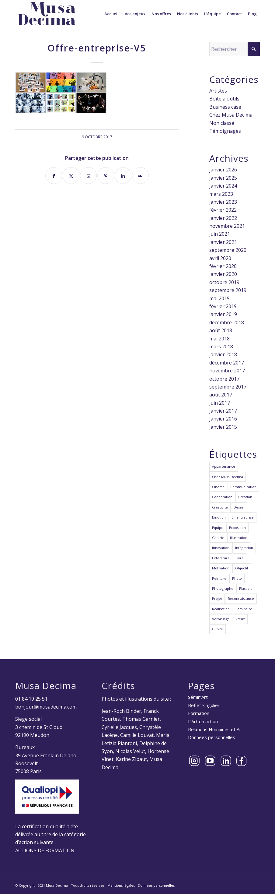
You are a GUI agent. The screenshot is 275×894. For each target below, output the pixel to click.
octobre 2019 (224, 282)
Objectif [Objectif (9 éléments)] (241, 568)
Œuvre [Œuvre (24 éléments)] (217, 629)
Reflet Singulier (204, 705)
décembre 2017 (226, 362)
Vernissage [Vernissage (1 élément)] (221, 619)
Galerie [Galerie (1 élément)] (218, 537)
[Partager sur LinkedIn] (123, 175)
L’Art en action (203, 721)
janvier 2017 (223, 410)
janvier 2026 (223, 169)
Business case (225, 107)
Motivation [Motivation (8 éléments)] (220, 568)
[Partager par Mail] (140, 175)
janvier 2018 (223, 354)
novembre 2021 (227, 226)
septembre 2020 (227, 250)
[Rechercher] (234, 49)
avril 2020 (220, 258)
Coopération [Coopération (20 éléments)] (222, 497)
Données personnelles (211, 737)
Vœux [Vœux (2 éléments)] (240, 619)
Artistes (218, 90)
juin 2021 (219, 234)
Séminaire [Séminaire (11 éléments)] (243, 609)
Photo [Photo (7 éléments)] (237, 578)
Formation (198, 713)
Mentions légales (121, 885)
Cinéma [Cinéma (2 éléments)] (218, 486)
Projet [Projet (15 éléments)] (217, 598)
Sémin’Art (198, 697)
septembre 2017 (227, 386)
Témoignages (225, 131)
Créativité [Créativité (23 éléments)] (220, 507)
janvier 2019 (223, 314)
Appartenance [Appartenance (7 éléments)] (223, 466)
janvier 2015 (223, 427)
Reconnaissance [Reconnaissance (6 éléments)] (241, 598)
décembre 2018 (226, 322)
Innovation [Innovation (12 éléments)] (220, 547)
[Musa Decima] (46, 13)
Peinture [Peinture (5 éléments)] (219, 578)
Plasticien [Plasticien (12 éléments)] (247, 588)
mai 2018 (219, 338)
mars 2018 (221, 346)
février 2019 (223, 306)
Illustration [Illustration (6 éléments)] (238, 537)
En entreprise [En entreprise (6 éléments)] (242, 517)
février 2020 (223, 266)
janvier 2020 (223, 274)
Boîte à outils (224, 98)
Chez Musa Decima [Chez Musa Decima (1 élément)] (227, 476)
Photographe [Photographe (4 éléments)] (222, 588)
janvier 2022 (223, 218)
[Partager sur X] (71, 175)
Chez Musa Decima (230, 114)
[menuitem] (111, 13)
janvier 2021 (223, 242)
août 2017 (220, 394)
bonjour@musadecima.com (46, 706)
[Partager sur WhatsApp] (88, 175)
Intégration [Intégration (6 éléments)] (244, 547)
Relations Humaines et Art (215, 729)
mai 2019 (219, 298)
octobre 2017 (224, 378)
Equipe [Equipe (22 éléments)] (217, 527)
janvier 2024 (223, 185)
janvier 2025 (223, 177)
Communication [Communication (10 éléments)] (243, 486)
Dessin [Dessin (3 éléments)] (239, 507)
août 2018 (220, 330)
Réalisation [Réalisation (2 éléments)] (221, 609)
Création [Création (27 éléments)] (245, 497)
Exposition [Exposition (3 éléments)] (237, 527)
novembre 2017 (227, 370)
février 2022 (223, 209)
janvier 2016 (223, 418)
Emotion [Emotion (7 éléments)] (219, 517)
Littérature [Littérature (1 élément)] (221, 558)
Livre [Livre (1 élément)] (239, 558)
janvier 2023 (223, 202)
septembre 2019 (227, 290)
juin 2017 (219, 402)
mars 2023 (221, 194)
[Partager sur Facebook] (53, 175)
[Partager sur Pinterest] (105, 175)
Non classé (221, 123)
